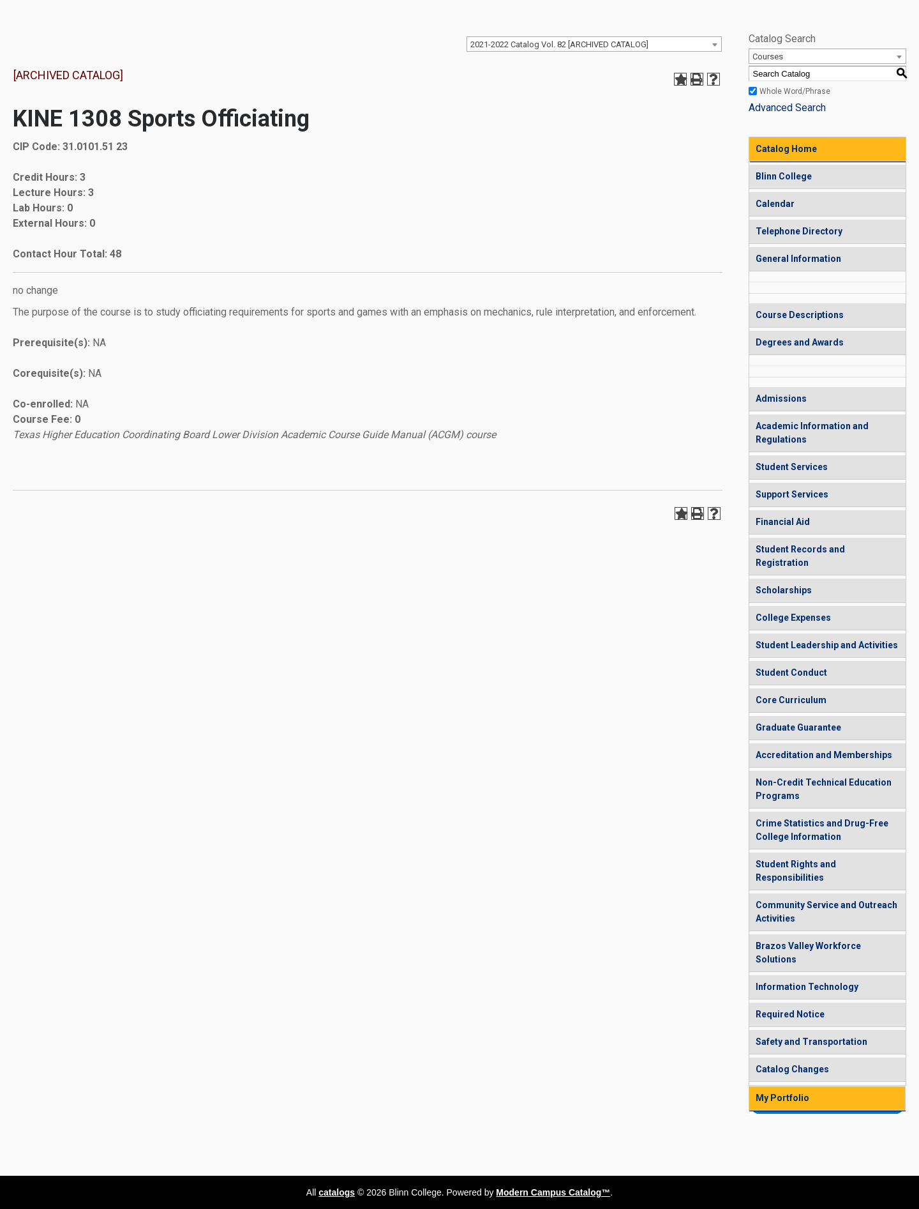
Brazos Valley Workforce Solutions (808, 952)
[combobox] (594, 44)
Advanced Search (787, 108)
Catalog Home (786, 149)
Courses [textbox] (767, 56)
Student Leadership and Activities (827, 645)
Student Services (792, 467)
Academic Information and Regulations (812, 433)
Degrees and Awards (800, 342)
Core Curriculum (791, 700)
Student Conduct (791, 672)
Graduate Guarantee (798, 727)
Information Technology (807, 987)
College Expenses (793, 617)
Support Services (792, 494)
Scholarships (784, 590)
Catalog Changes (792, 1069)
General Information (798, 259)
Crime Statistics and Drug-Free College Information (822, 830)
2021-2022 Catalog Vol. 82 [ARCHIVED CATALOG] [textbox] (559, 44)
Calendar (775, 204)
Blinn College (784, 176)
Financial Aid (783, 522)
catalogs (336, 1192)
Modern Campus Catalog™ (553, 1192)
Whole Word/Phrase (794, 91)
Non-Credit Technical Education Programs (824, 789)
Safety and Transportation (811, 1042)
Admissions (781, 398)
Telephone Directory (799, 231)
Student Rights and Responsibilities (796, 871)
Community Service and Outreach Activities (826, 912)
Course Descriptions (800, 315)
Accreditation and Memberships (824, 755)
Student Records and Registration (800, 556)
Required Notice (790, 1014)
